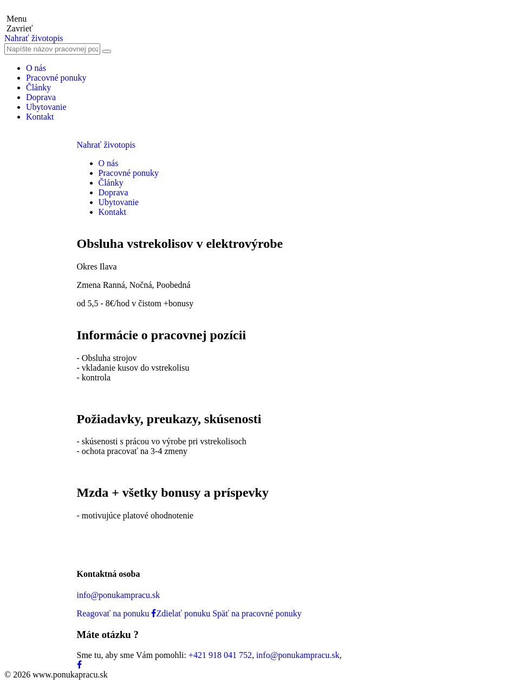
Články (38, 87)
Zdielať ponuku (180, 613)
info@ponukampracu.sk (118, 595)
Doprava (41, 97)
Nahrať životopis (33, 38)
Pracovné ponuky (56, 77)
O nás (36, 68)
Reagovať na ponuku (113, 613)
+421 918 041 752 (220, 655)
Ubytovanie (46, 106)
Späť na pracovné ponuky (257, 613)
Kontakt (40, 116)
